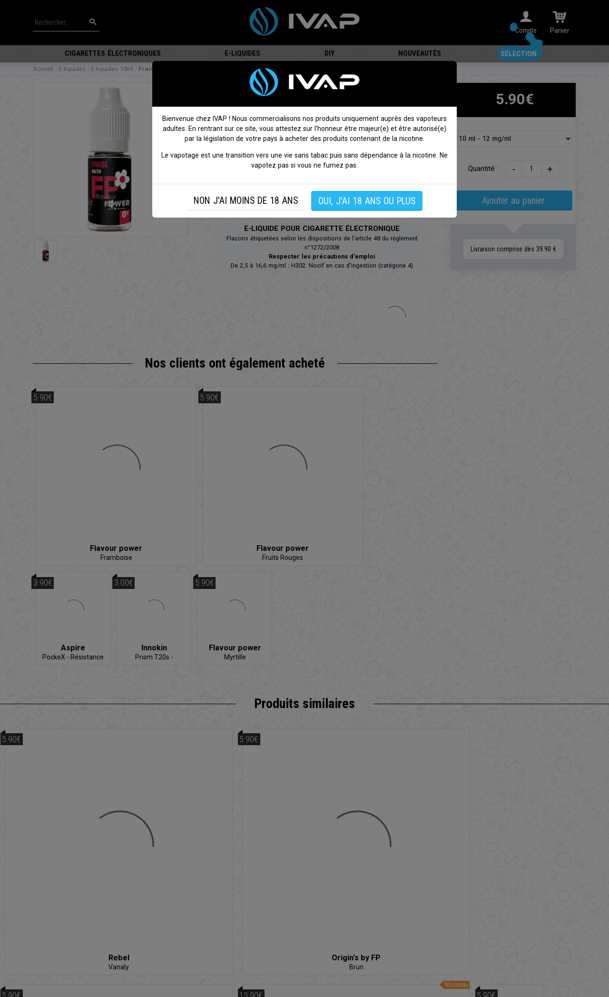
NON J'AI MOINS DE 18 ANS (246, 200)
